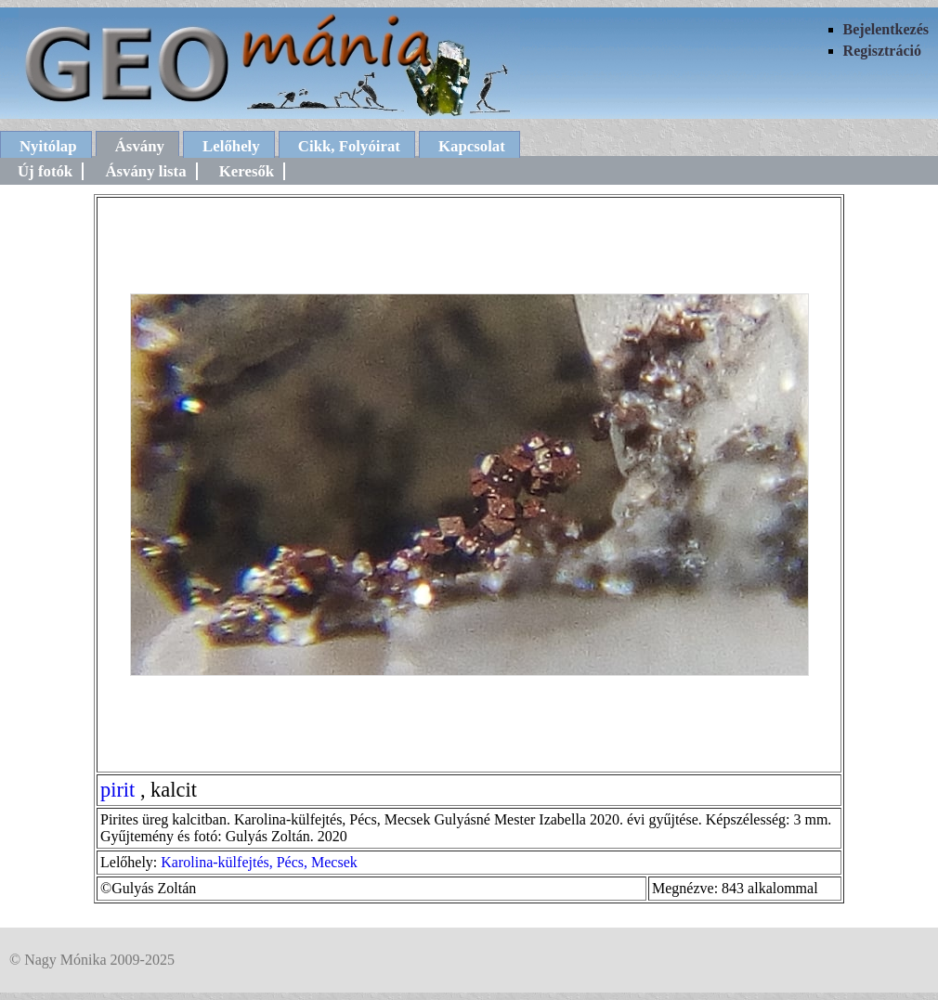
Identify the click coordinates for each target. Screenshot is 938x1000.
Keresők (246, 171)
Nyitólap (48, 146)
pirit (117, 789)
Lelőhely (231, 146)
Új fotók (45, 171)
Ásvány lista (145, 171)
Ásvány (139, 146)
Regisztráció (882, 50)
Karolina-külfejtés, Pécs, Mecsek (259, 862)
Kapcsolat (471, 146)
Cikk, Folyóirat (349, 146)
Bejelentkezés (886, 29)
